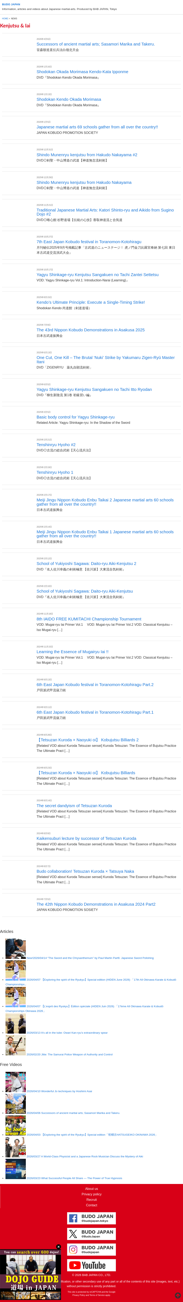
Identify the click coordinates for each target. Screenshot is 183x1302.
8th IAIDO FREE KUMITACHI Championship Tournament (89, 619)
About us (91, 1188)
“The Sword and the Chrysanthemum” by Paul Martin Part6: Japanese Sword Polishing (90, 957)
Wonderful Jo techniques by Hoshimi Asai (59, 1091)
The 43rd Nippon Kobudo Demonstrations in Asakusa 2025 (91, 330)
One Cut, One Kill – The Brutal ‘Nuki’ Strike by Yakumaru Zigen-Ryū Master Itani (106, 359)
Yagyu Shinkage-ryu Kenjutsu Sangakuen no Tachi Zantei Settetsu (98, 274)
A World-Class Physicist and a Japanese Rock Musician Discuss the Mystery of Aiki (85, 1156)
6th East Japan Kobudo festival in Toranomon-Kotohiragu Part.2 (95, 684)
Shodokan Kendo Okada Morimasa (69, 99)
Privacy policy (92, 1194)
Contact (91, 1205)
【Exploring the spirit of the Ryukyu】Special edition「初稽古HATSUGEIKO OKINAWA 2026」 (92, 1134)
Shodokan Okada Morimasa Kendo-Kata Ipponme (82, 71)
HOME (5, 18)
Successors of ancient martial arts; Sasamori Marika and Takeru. (96, 44)
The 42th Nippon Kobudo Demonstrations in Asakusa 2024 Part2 (96, 904)
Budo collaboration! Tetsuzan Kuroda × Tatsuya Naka (85, 871)
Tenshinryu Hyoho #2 (56, 444)
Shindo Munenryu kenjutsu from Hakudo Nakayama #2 (87, 155)
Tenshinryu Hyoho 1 (55, 472)
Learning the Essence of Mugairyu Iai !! (73, 651)
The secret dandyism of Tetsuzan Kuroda (74, 805)
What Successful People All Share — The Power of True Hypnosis (74, 1178)
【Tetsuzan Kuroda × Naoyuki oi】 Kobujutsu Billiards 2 (88, 740)
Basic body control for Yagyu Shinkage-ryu (75, 417)
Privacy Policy (78, 1295)
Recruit (91, 1199)
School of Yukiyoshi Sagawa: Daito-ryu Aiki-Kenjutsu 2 (86, 563)
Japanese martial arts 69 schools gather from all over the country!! (97, 127)
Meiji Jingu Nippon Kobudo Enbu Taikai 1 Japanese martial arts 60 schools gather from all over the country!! (105, 534)
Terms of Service (97, 1295)
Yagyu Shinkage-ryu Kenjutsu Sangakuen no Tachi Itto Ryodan (94, 389)
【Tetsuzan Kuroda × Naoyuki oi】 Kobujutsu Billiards (86, 773)
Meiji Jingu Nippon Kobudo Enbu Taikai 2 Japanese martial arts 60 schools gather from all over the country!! (105, 502)
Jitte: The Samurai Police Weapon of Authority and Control (70, 1054)
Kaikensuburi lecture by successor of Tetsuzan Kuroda (86, 838)
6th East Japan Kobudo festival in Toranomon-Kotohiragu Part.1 (95, 712)
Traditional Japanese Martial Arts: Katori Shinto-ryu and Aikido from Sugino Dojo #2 (105, 212)
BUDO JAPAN (11, 4)
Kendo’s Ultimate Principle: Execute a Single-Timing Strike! (91, 302)
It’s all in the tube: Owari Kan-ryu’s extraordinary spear (67, 1032)
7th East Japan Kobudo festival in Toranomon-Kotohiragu (89, 242)
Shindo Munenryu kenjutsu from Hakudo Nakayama (84, 182)
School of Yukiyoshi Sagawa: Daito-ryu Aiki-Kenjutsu (85, 591)
